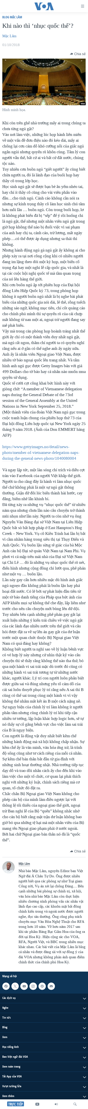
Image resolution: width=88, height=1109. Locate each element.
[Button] (78, 53)
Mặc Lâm (9, 36)
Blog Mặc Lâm (12, 17)
